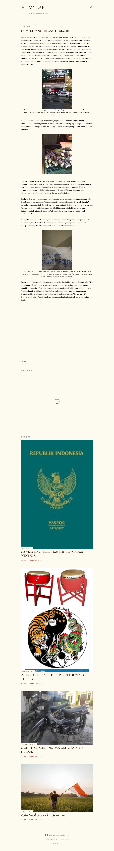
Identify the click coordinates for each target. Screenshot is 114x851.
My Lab (36, 7)
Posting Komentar (35, 560)
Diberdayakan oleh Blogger (57, 835)
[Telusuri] (91, 6)
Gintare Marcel (64, 840)
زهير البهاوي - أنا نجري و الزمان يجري (44, 815)
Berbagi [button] (24, 361)
